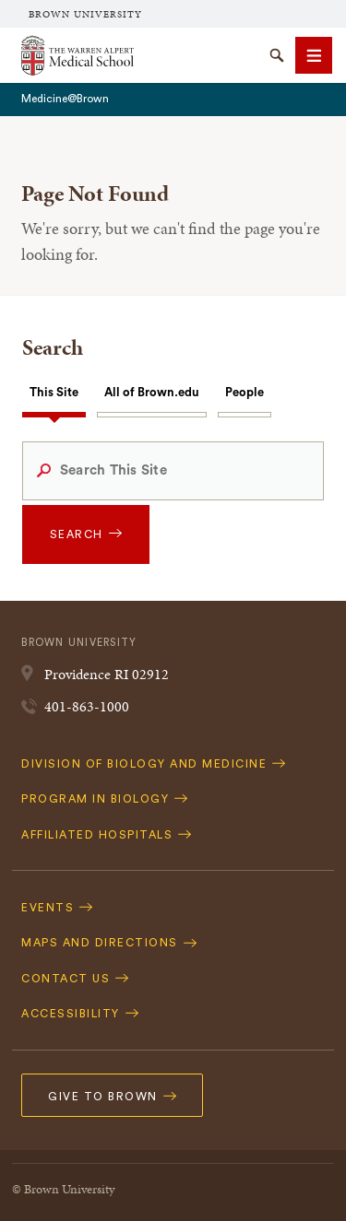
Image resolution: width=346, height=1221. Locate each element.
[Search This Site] (173, 470)
